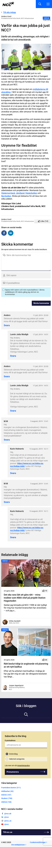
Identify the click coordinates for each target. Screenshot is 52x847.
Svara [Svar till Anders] (7, 325)
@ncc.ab (7, 814)
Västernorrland (8, 193)
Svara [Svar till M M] (7, 440)
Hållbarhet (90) (7, 791)
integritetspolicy (23, 766)
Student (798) (6, 798)
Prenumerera (13, 772)
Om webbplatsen (18, 845)
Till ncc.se (7, 832)
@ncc (6, 817)
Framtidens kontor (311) (11, 788)
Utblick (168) (6, 802)
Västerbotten (31, 193)
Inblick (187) (6, 795)
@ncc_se (7, 821)
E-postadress (10, 740)
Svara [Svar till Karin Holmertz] (13, 473)
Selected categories (16, 759)
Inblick (46, 18)
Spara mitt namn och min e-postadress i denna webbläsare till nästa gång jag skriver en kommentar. (24, 292)
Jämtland (20, 193)
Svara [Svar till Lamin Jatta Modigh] (13, 356)
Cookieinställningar (38, 842)
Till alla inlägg (9, 12)
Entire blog (13, 754)
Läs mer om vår (17, 766)
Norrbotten (6, 196)
